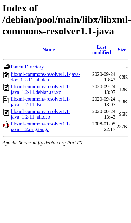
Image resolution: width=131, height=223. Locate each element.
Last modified (101, 49)
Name (49, 49)
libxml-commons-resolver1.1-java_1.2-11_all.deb (40, 114)
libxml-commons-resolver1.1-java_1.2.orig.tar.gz (40, 126)
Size (122, 49)
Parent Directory (27, 66)
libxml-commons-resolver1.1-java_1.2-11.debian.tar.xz (40, 89)
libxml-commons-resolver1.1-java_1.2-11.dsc (40, 101)
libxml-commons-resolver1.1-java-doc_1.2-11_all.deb (45, 77)
